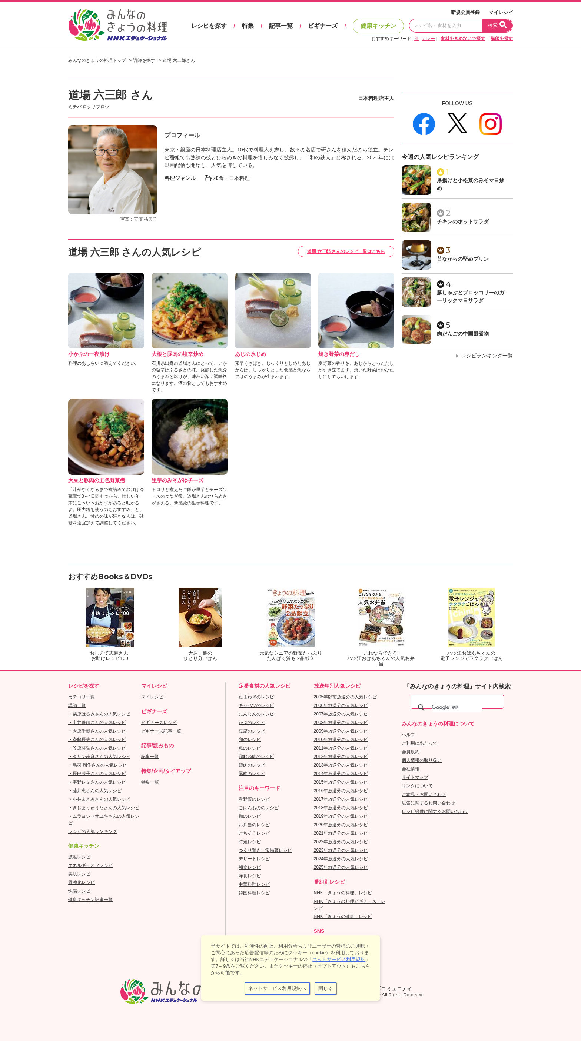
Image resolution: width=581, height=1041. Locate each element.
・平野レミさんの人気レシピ (97, 782)
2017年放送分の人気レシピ (341, 799)
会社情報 (410, 768)
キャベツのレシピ (256, 705)
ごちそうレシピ (254, 833)
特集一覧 (150, 782)
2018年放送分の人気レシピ (341, 807)
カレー (428, 38)
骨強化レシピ (81, 882)
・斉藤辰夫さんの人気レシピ (97, 739)
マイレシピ (501, 12)
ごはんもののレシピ (259, 807)
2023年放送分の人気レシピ (341, 850)
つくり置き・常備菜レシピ (265, 850)
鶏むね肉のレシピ (256, 756)
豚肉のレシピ (252, 773)
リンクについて (417, 785)
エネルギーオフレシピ (90, 865)
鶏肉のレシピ (252, 765)
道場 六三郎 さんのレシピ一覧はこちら (346, 251)
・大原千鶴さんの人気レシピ (97, 731)
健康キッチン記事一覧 (90, 899)
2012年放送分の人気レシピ (341, 756)
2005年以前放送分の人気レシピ (345, 697)
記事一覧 (281, 26)
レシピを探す (209, 26)
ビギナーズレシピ (159, 722)
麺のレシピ (250, 816)
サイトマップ (415, 777)
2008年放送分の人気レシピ (341, 722)
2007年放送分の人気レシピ (341, 714)
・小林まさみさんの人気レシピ (99, 799)
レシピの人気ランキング (92, 831)
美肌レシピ (79, 874)
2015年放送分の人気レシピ (341, 782)
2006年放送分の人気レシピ (341, 705)
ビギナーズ (323, 26)
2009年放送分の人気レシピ (341, 731)
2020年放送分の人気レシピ (341, 824)
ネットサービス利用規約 (338, 959)
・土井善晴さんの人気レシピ (97, 722)
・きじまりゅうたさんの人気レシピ (103, 807)
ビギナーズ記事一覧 (161, 731)
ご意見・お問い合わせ (424, 794)
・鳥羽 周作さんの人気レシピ (97, 765)
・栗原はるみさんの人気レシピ (99, 714)
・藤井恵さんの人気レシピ (95, 790)
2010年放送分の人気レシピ (341, 739)
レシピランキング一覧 (487, 355)
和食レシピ (250, 867)
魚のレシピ (250, 748)
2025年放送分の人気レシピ (341, 867)
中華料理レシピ (254, 884)
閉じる (325, 988)
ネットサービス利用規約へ (277, 988)
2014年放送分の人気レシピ (341, 773)
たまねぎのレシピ (256, 697)
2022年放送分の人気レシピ (341, 841)
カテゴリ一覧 (81, 697)
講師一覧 (77, 705)
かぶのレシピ (252, 722)
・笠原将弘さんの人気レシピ (97, 748)
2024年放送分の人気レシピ (341, 858)
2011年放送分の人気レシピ (341, 748)
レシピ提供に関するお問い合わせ (435, 811)
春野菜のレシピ (254, 799)
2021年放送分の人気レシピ (341, 833)
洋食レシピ (250, 875)
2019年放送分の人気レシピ (341, 816)
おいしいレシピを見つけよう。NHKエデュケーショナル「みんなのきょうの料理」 (118, 25)
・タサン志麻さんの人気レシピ (99, 756)
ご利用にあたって (419, 743)
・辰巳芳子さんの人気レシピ (97, 773)
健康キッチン (378, 26)
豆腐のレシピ (252, 731)
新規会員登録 (465, 12)
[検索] (457, 707)
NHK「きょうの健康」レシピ (343, 916)
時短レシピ (250, 841)
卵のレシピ (250, 739)
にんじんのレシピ (256, 714)
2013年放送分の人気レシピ (341, 765)
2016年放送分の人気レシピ (341, 790)
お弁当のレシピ (254, 824)
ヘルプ (408, 734)
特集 (248, 26)
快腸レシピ (79, 891)
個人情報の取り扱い (422, 760)
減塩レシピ (79, 857)
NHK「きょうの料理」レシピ (343, 892)
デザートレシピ (254, 858)
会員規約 (410, 751)
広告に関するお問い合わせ (428, 802)
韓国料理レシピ (254, 892)
